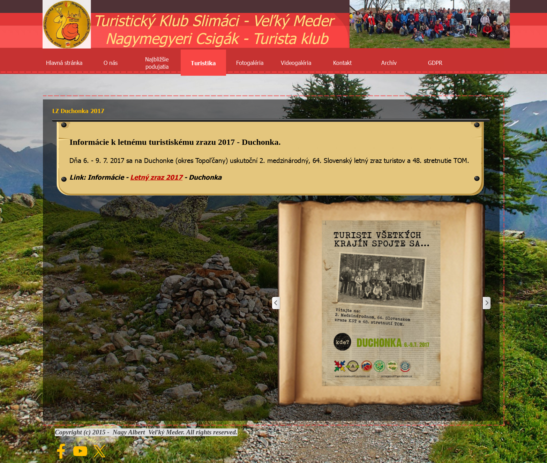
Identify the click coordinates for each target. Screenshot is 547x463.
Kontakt (342, 62)
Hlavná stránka (64, 62)
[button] (381, 303)
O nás (111, 62)
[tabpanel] (270, 159)
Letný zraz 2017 (156, 176)
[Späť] (276, 303)
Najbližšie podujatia (156, 62)
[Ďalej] (486, 303)
